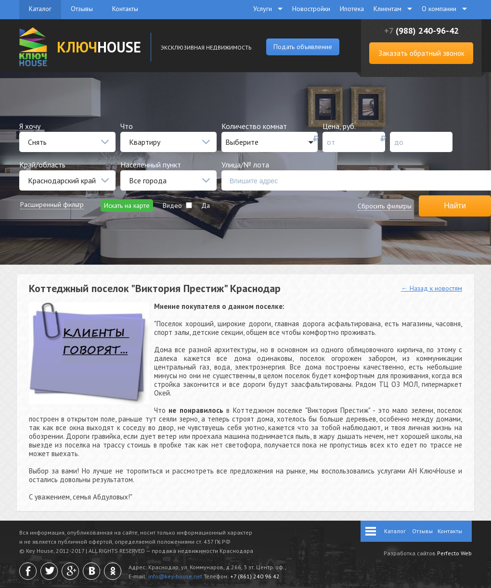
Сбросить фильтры (385, 206)
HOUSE (99, 47)
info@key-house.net (175, 576)
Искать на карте (127, 205)
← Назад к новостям (431, 288)
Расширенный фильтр (52, 204)
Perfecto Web (454, 553)
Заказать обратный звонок (421, 53)
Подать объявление (302, 46)
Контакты (125, 8)
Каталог (40, 8)
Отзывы (82, 8)
